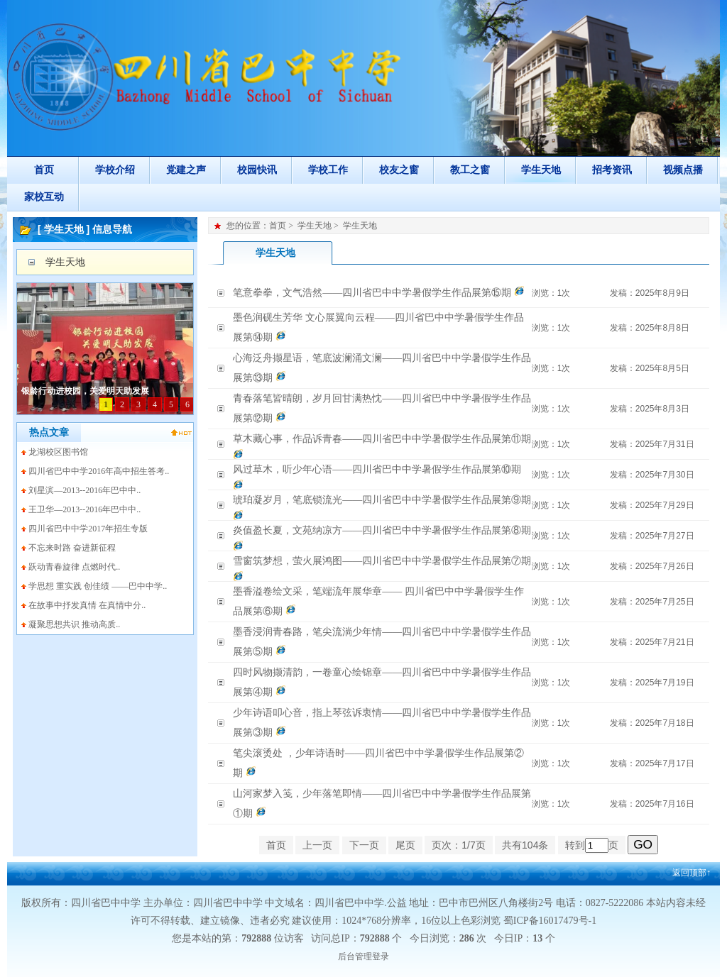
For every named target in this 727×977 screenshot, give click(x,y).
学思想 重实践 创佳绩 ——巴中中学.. (97, 586)
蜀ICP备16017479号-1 (549, 920)
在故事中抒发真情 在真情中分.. (87, 605)
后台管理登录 (363, 956)
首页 (44, 170)
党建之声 (186, 170)
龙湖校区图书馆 (58, 452)
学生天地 (541, 170)
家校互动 (44, 197)
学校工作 (328, 170)
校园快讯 (257, 170)
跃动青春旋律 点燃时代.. (74, 567)
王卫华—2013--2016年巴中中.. (84, 509)
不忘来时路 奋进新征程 (72, 548)
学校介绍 (115, 170)
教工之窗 (470, 170)
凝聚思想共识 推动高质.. (74, 624)
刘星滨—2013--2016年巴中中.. (84, 490)
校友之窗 (399, 170)
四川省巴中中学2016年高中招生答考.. (98, 471)
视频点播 (683, 170)
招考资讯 (612, 170)
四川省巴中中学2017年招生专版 (88, 529)
